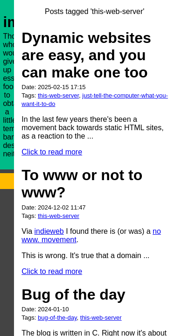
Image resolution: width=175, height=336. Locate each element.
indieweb (49, 231)
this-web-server (58, 95)
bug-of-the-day (57, 317)
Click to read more (51, 152)
